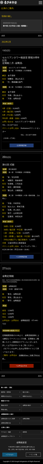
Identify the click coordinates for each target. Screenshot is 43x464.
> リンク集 (33, 454)
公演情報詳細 (21, 145)
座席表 (25, 432)
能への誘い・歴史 (6, 387)
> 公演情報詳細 (21, 257)
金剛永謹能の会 (6, 423)
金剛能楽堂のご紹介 (7, 414)
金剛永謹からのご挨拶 (8, 418)
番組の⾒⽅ (4, 405)
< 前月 (3, 35)
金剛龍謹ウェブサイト (8, 436)
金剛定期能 (26, 418)
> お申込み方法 (21, 366)
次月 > (40, 35)
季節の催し (4, 409)
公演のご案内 (5, 427)
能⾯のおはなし (27, 396)
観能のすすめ (5, 401)
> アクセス (10, 454)
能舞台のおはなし (6, 396)
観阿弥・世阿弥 (6, 392)
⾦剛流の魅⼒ (27, 405)
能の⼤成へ (26, 392)
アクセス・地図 (6, 432)
